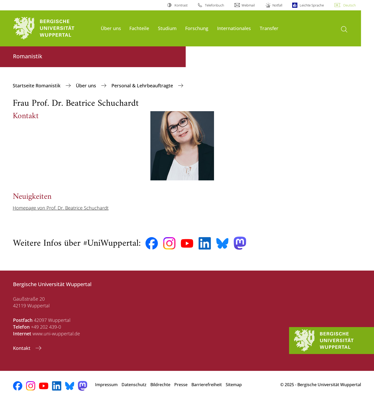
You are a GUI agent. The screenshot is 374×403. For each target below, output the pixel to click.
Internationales (234, 28)
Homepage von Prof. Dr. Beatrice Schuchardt (61, 208)
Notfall (277, 5)
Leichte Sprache (312, 5)
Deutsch (349, 5)
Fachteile (139, 28)
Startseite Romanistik (37, 85)
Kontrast (181, 5)
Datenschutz (134, 384)
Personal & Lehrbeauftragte (142, 85)
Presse (181, 384)
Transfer (269, 28)
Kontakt (22, 348)
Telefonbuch (214, 5)
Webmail (248, 5)
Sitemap (234, 384)
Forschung (196, 28)
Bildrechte (160, 384)
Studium (167, 28)
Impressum (106, 384)
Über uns (111, 28)
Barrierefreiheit (206, 384)
